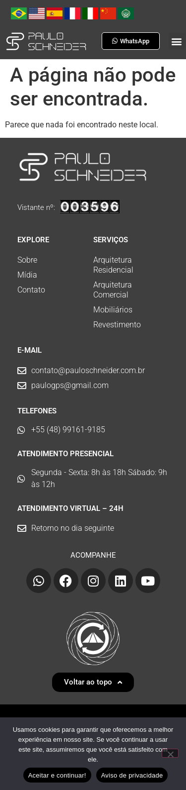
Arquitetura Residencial (113, 265)
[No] (170, 753)
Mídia (27, 275)
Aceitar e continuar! (57, 775)
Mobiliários (112, 309)
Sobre (27, 260)
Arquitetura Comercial (112, 289)
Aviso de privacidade (132, 775)
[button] (177, 41)
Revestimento (117, 324)
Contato (31, 290)
